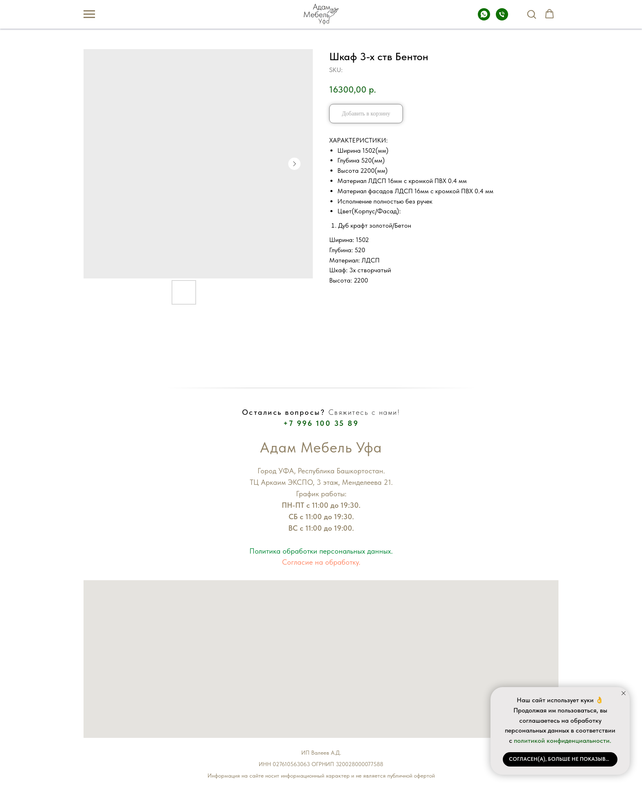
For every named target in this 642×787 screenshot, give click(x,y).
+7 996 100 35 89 (321, 423)
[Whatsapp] (484, 18)
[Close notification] (623, 693)
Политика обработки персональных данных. (321, 551)
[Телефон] (502, 18)
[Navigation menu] (89, 14)
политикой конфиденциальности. (562, 740)
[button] (531, 14)
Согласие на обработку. (321, 562)
